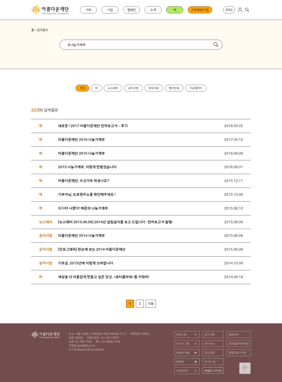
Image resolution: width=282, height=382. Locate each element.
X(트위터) (186, 371)
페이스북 (186, 335)
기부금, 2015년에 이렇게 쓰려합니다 (85, 263)
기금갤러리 (195, 88)
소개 (153, 10)
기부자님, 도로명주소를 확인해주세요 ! (87, 194)
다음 (151, 303)
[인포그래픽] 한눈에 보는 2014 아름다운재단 (92, 249)
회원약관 (233, 334)
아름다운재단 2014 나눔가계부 (81, 235)
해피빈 (186, 362)
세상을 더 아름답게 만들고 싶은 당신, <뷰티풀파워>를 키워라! (103, 277)
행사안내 (174, 88)
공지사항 (133, 88)
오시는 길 (210, 362)
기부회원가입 (200, 10)
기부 (88, 10)
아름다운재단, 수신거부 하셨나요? (83, 180)
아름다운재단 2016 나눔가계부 (81, 139)
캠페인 (131, 10)
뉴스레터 (113, 88)
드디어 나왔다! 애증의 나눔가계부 (83, 208)
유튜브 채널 (186, 353)
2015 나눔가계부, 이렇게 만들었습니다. (87, 167)
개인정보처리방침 (238, 343)
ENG (229, 10)
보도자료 (154, 88)
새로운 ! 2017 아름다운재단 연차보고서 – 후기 (93, 126)
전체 (82, 88)
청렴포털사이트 (237, 352)
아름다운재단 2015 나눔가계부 (81, 153)
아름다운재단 (45, 334)
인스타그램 (186, 344)
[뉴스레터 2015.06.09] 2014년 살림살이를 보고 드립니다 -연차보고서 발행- (116, 222)
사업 (110, 10)
